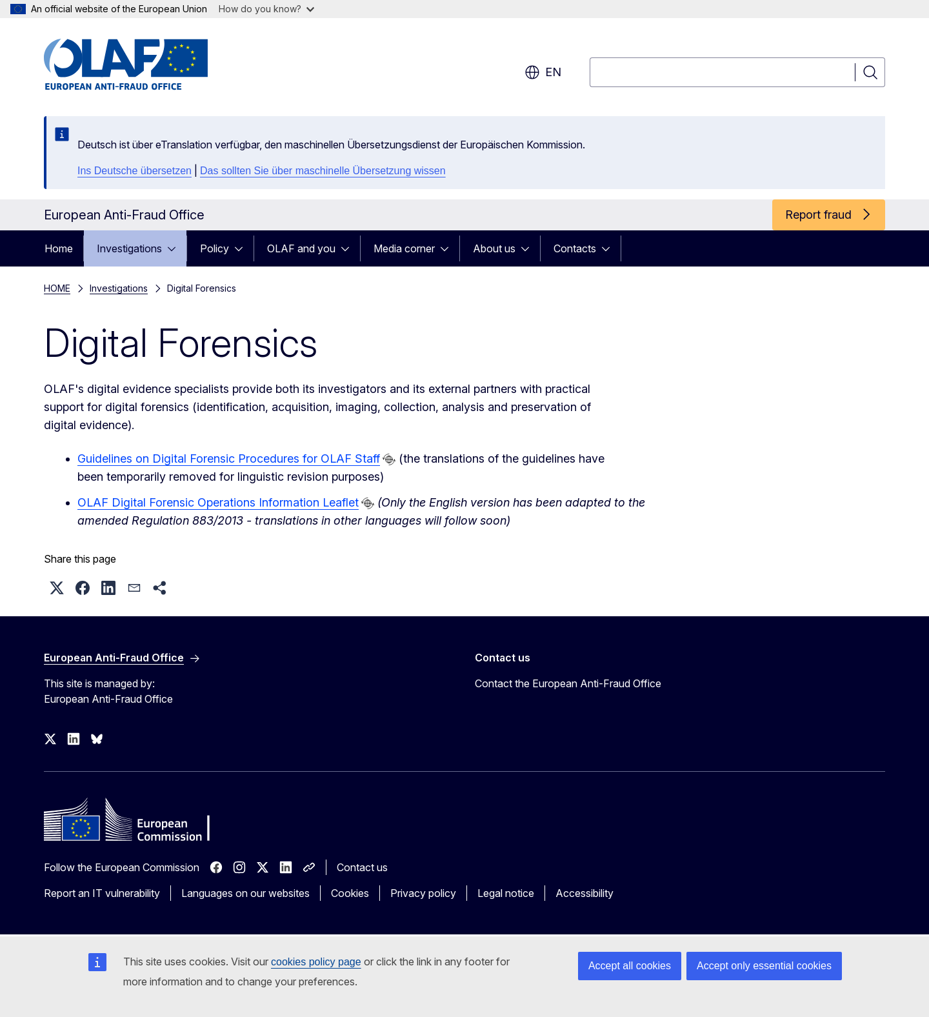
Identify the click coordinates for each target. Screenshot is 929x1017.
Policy (214, 248)
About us (494, 248)
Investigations (129, 248)
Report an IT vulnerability (102, 893)
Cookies (350, 893)
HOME (57, 288)
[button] (56, 588)
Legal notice (505, 893)
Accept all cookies (629, 965)
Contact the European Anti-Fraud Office (568, 683)
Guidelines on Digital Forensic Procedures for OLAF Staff (228, 458)
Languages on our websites (245, 893)
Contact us (362, 867)
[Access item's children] (175, 248)
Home (59, 248)
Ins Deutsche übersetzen (134, 170)
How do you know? (266, 8)
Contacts (575, 248)
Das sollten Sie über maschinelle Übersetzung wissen (323, 170)
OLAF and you (301, 248)
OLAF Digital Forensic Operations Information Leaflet (218, 502)
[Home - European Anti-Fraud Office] (148, 64)
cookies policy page (316, 961)
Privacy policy (423, 893)
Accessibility (584, 893)
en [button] (542, 72)
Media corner (404, 248)
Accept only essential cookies (764, 965)
